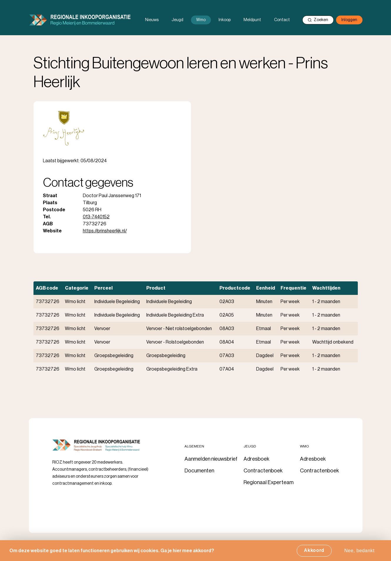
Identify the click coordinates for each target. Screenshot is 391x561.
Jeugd (177, 20)
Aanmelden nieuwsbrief (210, 459)
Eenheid (265, 288)
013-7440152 (96, 216)
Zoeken (318, 20)
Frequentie (293, 288)
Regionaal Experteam (268, 482)
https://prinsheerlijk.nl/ (105, 231)
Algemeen (194, 446)
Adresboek (256, 459)
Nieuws (152, 20)
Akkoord (314, 552)
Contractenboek (263, 470)
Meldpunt (252, 20)
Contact (282, 20)
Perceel (103, 288)
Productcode (234, 288)
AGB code (47, 288)
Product (155, 288)
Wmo (201, 20)
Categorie (76, 288)
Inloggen (349, 20)
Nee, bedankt (359, 552)
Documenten (199, 470)
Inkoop (225, 20)
